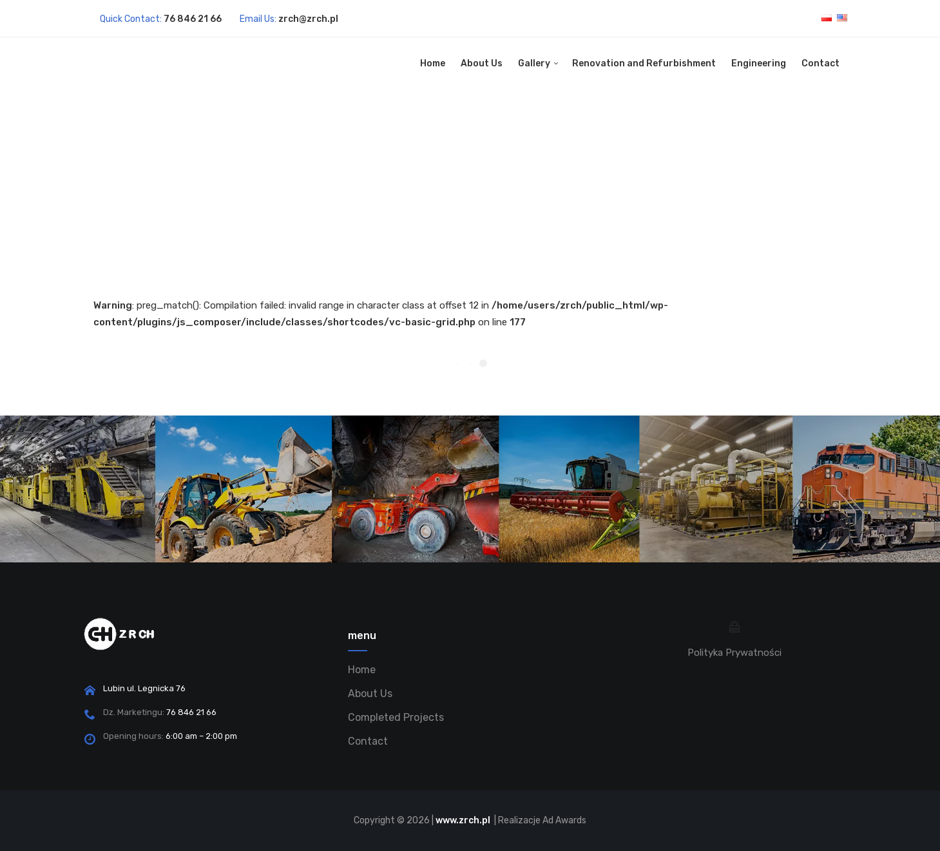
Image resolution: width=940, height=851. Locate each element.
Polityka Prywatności (734, 652)
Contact (820, 63)
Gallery (534, 63)
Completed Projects (396, 717)
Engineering (758, 63)
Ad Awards (564, 820)
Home (432, 63)
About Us (482, 63)
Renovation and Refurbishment (644, 63)
